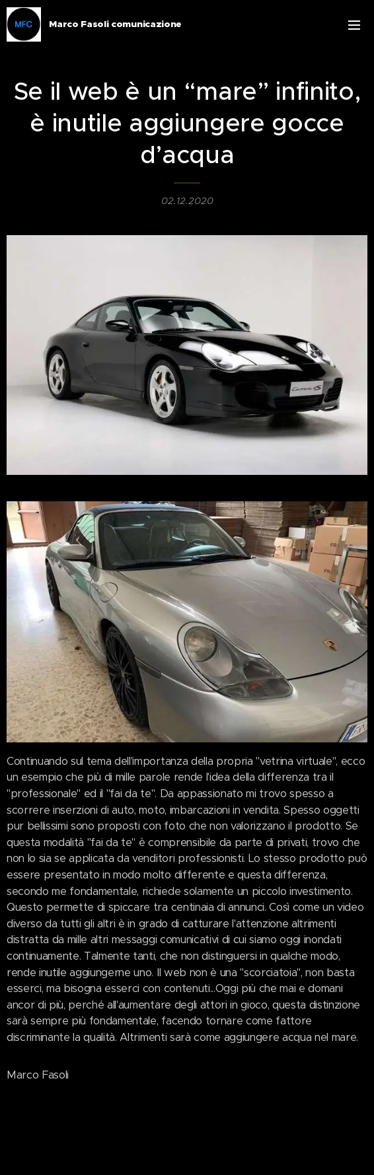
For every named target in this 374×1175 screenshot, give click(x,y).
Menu (354, 25)
